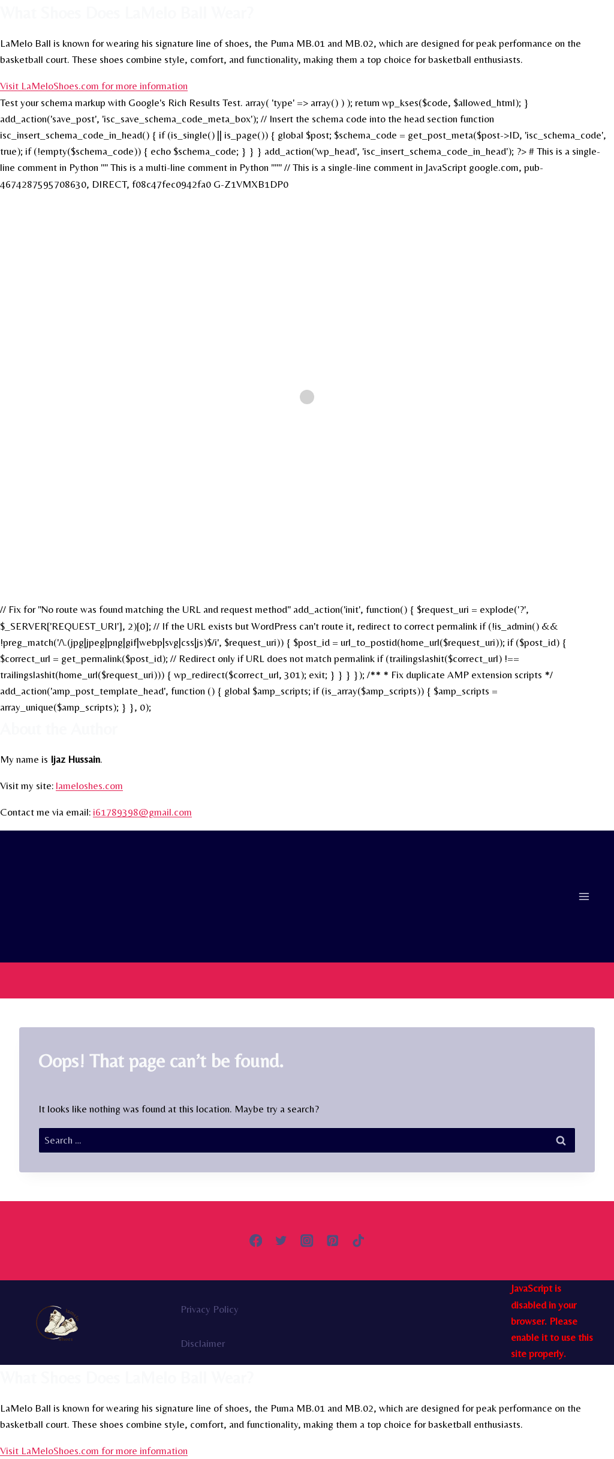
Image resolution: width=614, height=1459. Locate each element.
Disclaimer (202, 1343)
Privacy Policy (209, 1309)
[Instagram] (307, 1241)
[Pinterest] (332, 1241)
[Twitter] (281, 1241)
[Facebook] (256, 1241)
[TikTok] (358, 1241)
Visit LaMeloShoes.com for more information (94, 86)
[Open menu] (584, 897)
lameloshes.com (89, 786)
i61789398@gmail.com (142, 812)
